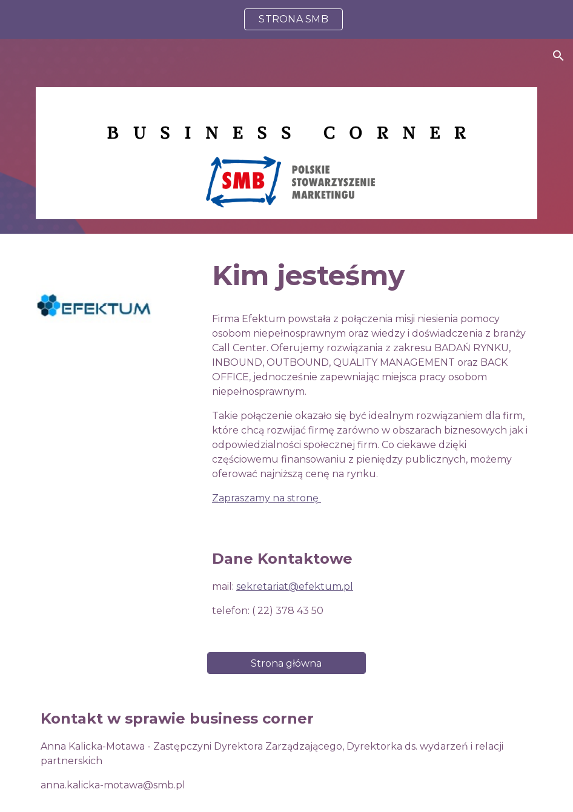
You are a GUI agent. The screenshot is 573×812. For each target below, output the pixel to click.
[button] (558, 55)
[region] (286, 19)
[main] (372, 275)
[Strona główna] (286, 663)
